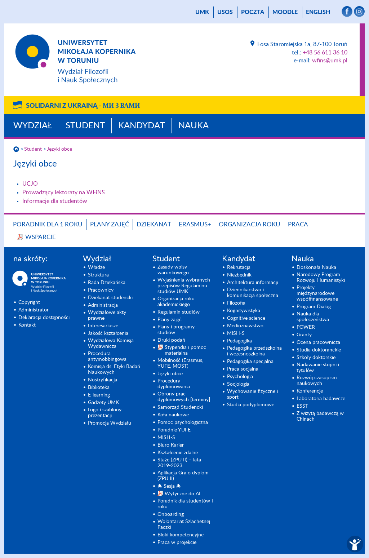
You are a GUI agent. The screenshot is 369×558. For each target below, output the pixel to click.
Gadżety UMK (103, 402)
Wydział (32, 125)
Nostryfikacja (102, 379)
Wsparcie (40, 237)
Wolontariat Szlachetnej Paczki (183, 524)
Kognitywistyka (243, 310)
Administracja (103, 305)
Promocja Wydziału (109, 423)
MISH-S (166, 437)
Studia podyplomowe (250, 404)
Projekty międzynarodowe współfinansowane (317, 293)
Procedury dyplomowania (173, 383)
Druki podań (171, 340)
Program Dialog (314, 306)
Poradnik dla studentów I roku (185, 504)
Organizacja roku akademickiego (176, 301)
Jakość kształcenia (108, 333)
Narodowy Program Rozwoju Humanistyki (321, 277)
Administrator (33, 310)
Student (85, 125)
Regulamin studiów (178, 312)
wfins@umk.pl (329, 60)
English (318, 12)
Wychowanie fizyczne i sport (252, 394)
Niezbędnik (239, 275)
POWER (306, 327)
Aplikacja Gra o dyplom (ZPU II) (183, 475)
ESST (302, 406)
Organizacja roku (249, 224)
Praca (298, 224)
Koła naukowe (173, 414)
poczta (252, 12)
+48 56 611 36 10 (325, 53)
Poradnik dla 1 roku (48, 224)
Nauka (193, 125)
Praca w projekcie (176, 542)
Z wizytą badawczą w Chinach (320, 416)
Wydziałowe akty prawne (107, 315)
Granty (304, 334)
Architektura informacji (252, 282)
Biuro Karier (170, 445)
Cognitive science (246, 318)
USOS (225, 12)
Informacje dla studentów (54, 201)
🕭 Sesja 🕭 (169, 486)
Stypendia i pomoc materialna (185, 350)
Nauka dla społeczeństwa (313, 316)
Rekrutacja (238, 267)
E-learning (99, 395)
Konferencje (310, 391)
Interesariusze (103, 325)
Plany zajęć (109, 224)
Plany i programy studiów (176, 329)
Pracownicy (101, 290)
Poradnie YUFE (174, 430)
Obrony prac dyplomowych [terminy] (183, 396)
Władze (96, 267)
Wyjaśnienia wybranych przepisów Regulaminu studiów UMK (183, 286)
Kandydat (141, 125)
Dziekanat (154, 224)
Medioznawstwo (245, 325)
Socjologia (238, 384)
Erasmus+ (195, 224)
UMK (202, 12)
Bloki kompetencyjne (180, 534)
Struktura (98, 275)
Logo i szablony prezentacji (104, 412)
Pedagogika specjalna (250, 361)
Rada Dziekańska (106, 282)
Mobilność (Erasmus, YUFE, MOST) (180, 363)
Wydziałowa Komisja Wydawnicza (111, 343)
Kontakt (27, 325)
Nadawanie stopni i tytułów (318, 367)
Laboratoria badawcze (321, 398)
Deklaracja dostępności (44, 317)
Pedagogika (239, 341)
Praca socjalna (242, 369)
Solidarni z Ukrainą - (83, 106)
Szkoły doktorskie (316, 357)
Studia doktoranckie (319, 350)
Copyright (29, 302)
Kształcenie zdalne (177, 452)
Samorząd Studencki (180, 407)
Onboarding (170, 514)
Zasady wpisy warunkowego (173, 270)
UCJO (30, 184)
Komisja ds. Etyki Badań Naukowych (114, 369)
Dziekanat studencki (110, 297)
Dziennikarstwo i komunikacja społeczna (252, 292)
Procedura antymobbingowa (107, 356)
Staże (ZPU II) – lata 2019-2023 (179, 462)
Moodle (285, 12)
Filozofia (236, 303)
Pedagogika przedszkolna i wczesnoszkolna (254, 351)
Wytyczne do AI (182, 493)
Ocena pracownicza (318, 342)
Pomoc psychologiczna (182, 422)
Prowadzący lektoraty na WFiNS (63, 192)
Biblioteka (99, 387)
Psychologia (240, 376)
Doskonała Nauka (316, 267)
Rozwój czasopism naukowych (317, 380)
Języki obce (59, 149)
